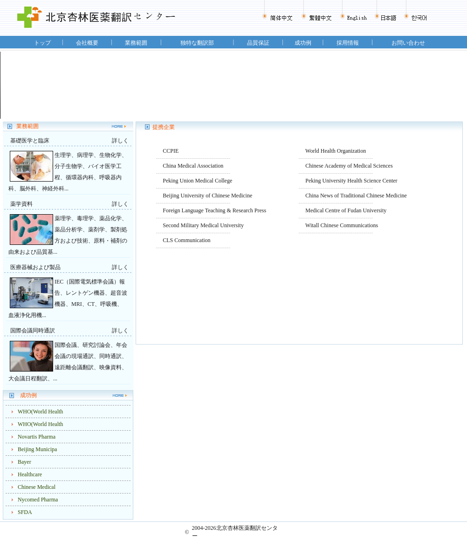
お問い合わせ (408, 43)
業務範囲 (136, 43)
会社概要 (87, 43)
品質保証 (258, 43)
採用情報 (348, 43)
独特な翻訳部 (197, 43)
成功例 (303, 43)
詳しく (120, 140)
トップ (42, 43)
